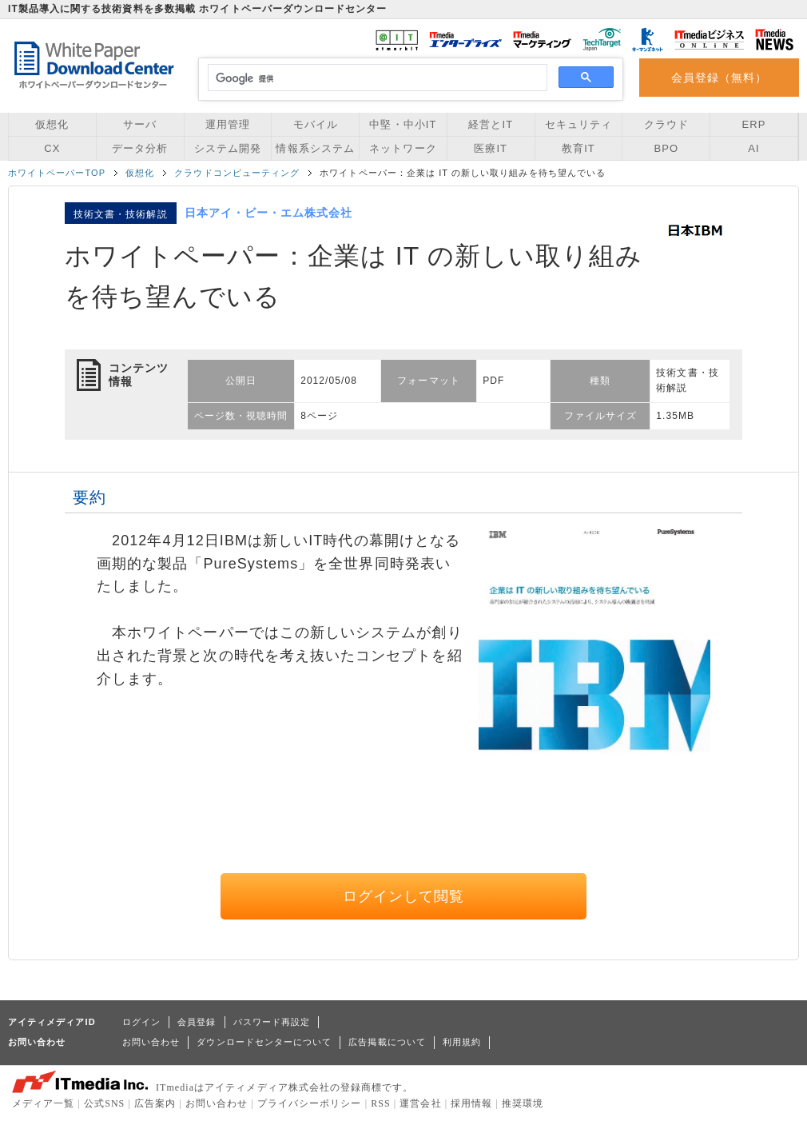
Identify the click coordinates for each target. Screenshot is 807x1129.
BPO (666, 148)
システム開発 (227, 148)
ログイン (141, 1022)
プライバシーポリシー (309, 1103)
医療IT (490, 148)
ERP (754, 124)
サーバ (140, 124)
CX (52, 148)
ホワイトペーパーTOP (56, 173)
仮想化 (52, 124)
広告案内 (155, 1103)
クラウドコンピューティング (237, 173)
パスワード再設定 (272, 1022)
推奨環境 (522, 1103)
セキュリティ (578, 124)
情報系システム (315, 148)
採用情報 (471, 1103)
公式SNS (104, 1103)
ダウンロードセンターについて (264, 1042)
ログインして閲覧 (404, 896)
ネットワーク (402, 148)
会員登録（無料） (719, 77)
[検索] (375, 78)
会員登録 (196, 1022)
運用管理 (227, 124)
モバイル (315, 124)
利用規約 (462, 1042)
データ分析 (140, 148)
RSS (381, 1103)
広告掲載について (387, 1042)
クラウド (666, 124)
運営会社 (420, 1103)
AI (753, 148)
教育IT (578, 148)
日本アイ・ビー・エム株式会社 (269, 212)
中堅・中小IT (402, 124)
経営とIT (490, 124)
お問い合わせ (151, 1042)
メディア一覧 (43, 1103)
